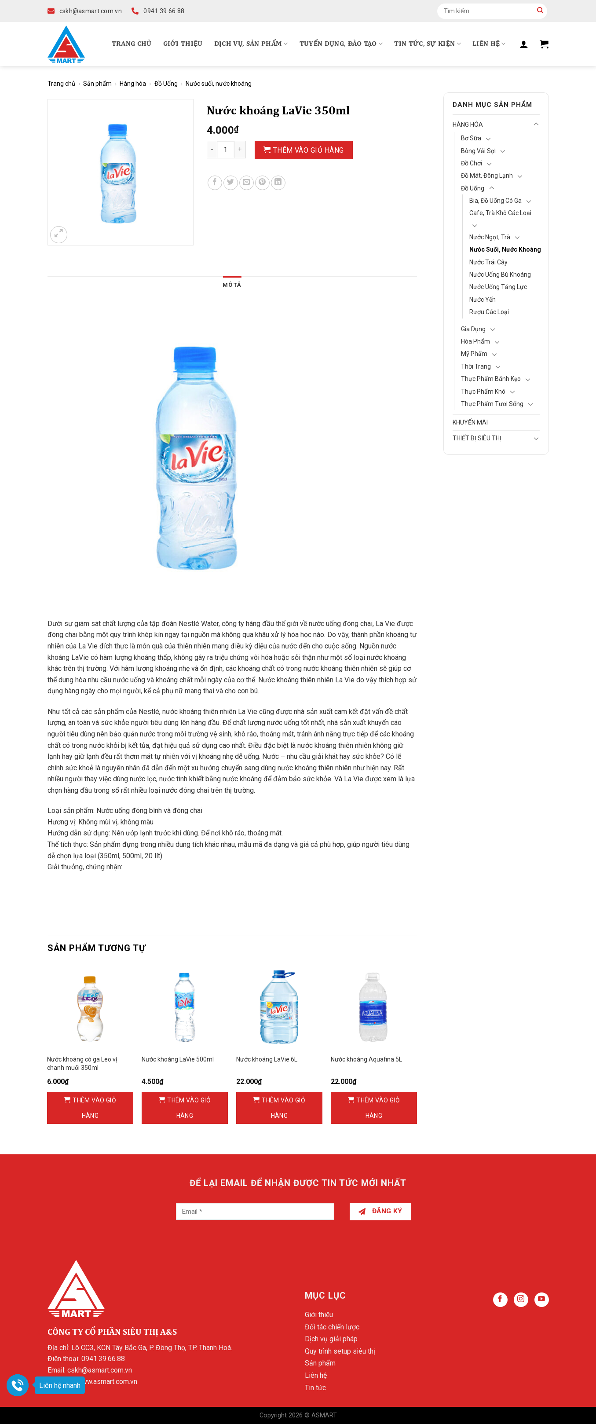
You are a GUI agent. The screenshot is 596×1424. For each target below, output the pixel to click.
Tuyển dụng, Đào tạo (341, 44)
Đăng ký (380, 1211)
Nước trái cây (488, 262)
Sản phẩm (97, 83)
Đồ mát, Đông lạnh (487, 175)
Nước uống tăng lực (498, 286)
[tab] (232, 285)
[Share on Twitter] (230, 183)
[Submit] (540, 11)
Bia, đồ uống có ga (495, 200)
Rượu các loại (489, 311)
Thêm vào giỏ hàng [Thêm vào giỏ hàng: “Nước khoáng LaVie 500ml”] (189, 1108)
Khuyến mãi (470, 422)
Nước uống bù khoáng (500, 274)
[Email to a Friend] (246, 183)
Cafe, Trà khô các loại (500, 212)
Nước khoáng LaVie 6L (266, 1059)
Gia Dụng (473, 329)
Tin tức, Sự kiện (427, 44)
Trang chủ (132, 44)
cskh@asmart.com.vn (99, 1370)
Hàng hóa (133, 83)
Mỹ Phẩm (474, 353)
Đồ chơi (471, 163)
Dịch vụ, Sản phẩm (251, 44)
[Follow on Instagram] (521, 1299)
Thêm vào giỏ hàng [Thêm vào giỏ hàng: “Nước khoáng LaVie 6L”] (283, 1108)
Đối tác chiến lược (332, 1327)
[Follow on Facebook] (500, 1299)
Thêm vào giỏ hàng (308, 150)
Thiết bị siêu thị (477, 438)
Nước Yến (482, 299)
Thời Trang (476, 366)
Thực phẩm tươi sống (492, 403)
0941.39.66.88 (103, 1358)
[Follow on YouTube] (541, 1299)
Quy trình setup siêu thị (340, 1351)
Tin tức (315, 1388)
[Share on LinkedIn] (278, 183)
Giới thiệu (183, 44)
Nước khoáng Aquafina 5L (366, 1059)
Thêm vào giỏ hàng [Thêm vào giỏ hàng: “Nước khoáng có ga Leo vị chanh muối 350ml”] (94, 1108)
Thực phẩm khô (483, 391)
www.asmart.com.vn (107, 1381)
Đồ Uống (166, 83)
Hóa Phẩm (475, 341)
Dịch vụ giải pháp (331, 1339)
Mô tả (232, 285)
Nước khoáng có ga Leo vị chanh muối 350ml (82, 1063)
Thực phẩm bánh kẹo (491, 378)
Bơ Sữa (471, 138)
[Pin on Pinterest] (262, 183)
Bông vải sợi (478, 150)
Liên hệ (489, 44)
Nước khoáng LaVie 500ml (178, 1059)
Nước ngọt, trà (489, 237)
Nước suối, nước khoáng (219, 83)
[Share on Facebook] (215, 183)
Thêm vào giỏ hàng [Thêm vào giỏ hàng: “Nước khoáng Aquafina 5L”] (378, 1108)
